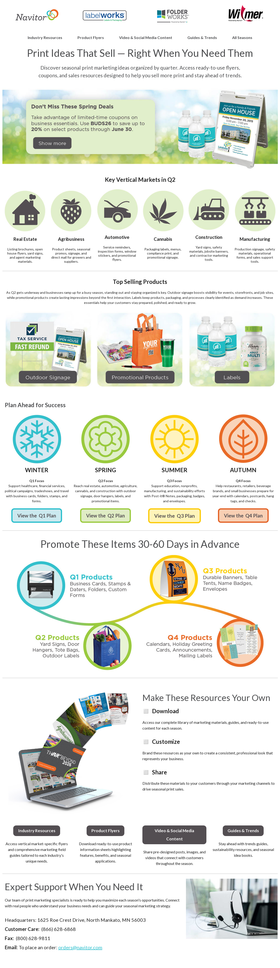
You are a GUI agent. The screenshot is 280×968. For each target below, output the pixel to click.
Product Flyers (90, 37)
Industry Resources (45, 37)
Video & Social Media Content (145, 37)
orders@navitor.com (80, 947)
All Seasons (242, 37)
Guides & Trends (202, 37)
